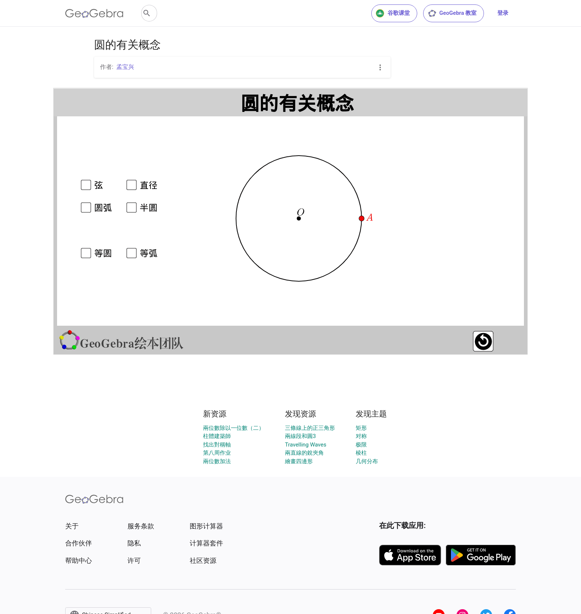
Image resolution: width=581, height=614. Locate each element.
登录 (502, 13)
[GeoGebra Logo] (94, 13)
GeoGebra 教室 (452, 13)
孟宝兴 (125, 66)
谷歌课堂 (393, 13)
